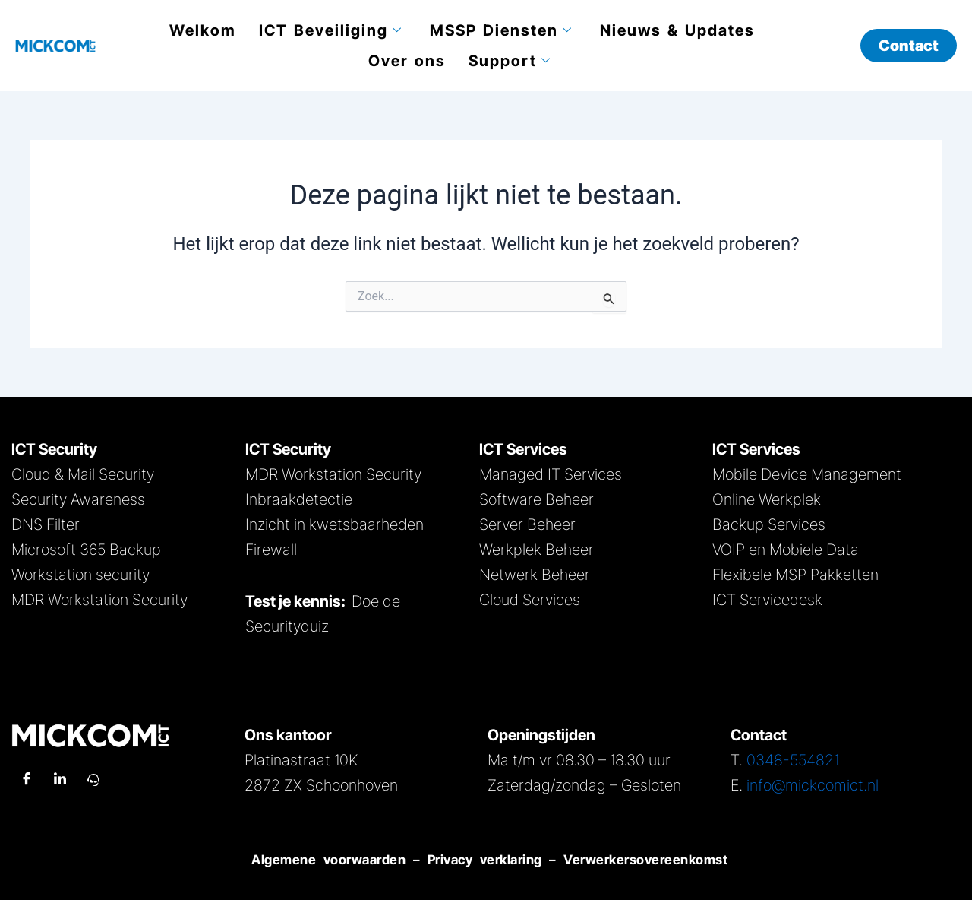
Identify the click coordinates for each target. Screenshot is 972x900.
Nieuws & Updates (677, 30)
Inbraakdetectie (298, 499)
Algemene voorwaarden (325, 859)
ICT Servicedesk (767, 600)
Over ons (407, 61)
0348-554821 (792, 760)
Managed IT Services (550, 474)
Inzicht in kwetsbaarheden (334, 524)
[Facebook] (26, 779)
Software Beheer (536, 499)
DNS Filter (45, 524)
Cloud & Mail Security (82, 474)
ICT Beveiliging (330, 30)
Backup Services (768, 524)
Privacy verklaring (485, 859)
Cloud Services (529, 600)
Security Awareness (78, 499)
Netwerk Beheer (534, 575)
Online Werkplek (766, 499)
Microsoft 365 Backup (86, 549)
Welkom (202, 30)
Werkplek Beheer (536, 549)
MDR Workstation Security (99, 600)
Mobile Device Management (806, 474)
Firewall (271, 549)
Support (510, 61)
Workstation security (80, 575)
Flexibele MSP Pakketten (795, 575)
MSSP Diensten (501, 30)
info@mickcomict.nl (812, 785)
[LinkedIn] (60, 779)
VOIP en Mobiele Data (785, 549)
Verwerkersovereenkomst (645, 859)
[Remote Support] (93, 779)
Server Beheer (527, 524)
